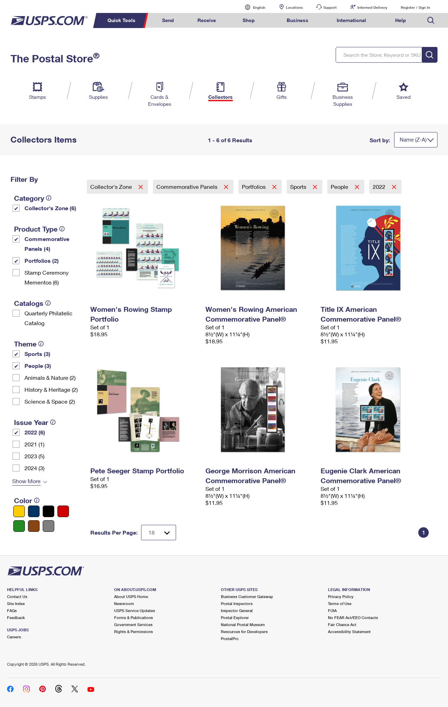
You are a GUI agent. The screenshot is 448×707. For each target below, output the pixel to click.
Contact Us (17, 596)
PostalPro (230, 638)
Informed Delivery (372, 7)
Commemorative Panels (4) (46, 243)
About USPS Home (131, 596)
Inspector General (237, 610)
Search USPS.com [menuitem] (431, 20)
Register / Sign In (415, 7)
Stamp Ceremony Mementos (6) (46, 277)
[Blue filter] (34, 511)
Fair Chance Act (342, 624)
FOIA (332, 610)
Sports (299, 186)
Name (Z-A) (413, 139)
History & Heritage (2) (51, 389)
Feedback (16, 617)
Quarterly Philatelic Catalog (48, 318)
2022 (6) (34, 432)
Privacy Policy (341, 596)
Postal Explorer (235, 617)
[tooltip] (48, 198)
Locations (294, 7)
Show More (26, 481)
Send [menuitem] (168, 20)
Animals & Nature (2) (50, 377)
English (252, 7)
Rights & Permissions (133, 631)
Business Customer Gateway (247, 596)
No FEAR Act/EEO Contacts (353, 617)
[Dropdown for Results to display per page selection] (158, 532)
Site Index (16, 603)
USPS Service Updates (134, 610)
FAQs (12, 610)
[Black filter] (48, 511)
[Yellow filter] (19, 511)
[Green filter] (19, 526)
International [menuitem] (351, 20)
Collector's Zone (111, 186)
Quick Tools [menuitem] (121, 20)
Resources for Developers (244, 631)
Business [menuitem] (297, 20)
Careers (14, 636)
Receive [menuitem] (206, 20)
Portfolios (254, 186)
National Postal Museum (243, 624)
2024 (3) (34, 468)
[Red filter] (63, 511)
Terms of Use (339, 603)
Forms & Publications (133, 617)
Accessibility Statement (349, 631)
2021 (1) (34, 444)
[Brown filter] (34, 526)
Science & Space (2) (49, 401)
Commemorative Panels (187, 186)
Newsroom (124, 603)
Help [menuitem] (400, 20)
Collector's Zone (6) (50, 208)
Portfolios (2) (41, 260)
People (340, 186)
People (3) (37, 365)
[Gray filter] (48, 526)
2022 (380, 186)
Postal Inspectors (237, 603)
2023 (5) (34, 456)
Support (330, 7)
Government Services (133, 624)
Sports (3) (37, 353)
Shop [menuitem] (249, 20)
